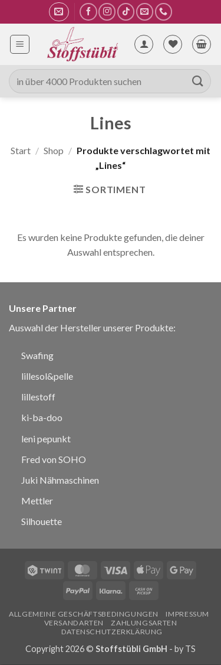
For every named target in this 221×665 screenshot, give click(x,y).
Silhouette (41, 521)
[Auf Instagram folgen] (107, 11)
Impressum (187, 613)
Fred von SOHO (53, 459)
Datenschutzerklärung (112, 631)
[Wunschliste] (172, 44)
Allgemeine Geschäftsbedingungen (84, 613)
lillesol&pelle (47, 376)
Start (21, 150)
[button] (58, 11)
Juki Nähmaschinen (60, 479)
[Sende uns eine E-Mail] (144, 11)
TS (190, 649)
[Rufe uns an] (163, 11)
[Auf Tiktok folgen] (125, 11)
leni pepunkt (46, 438)
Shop (54, 150)
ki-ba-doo (41, 417)
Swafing (37, 355)
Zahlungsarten (144, 622)
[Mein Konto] (143, 44)
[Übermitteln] (198, 81)
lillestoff (38, 396)
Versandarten (74, 622)
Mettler (37, 500)
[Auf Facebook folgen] (88, 11)
